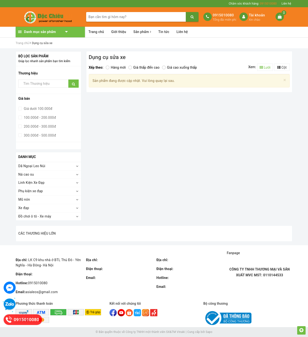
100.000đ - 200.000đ (39, 117)
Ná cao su (26, 174)
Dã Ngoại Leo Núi (31, 166)
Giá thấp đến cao (144, 67)
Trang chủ (96, 32)
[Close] (284, 80)
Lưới (265, 67)
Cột (282, 67)
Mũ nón (24, 199)
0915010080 (223, 15)
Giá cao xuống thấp (179, 67)
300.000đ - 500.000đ (39, 135)
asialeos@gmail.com (37, 292)
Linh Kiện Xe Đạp (31, 183)
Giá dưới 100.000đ (37, 109)
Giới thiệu (118, 32)
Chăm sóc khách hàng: (253, 3)
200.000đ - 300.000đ (39, 126)
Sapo (208, 332)
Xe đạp (23, 208)
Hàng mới (116, 67)
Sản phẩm (142, 32)
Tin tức (163, 32)
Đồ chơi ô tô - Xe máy (34, 216)
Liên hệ (286, 3)
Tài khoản (257, 15)
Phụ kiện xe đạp (30, 191)
